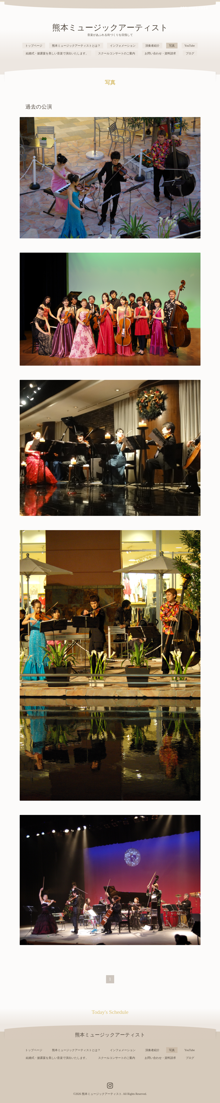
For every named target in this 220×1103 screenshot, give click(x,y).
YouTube (189, 45)
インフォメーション (122, 45)
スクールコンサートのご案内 (116, 53)
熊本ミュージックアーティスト (110, 27)
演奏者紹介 (152, 45)
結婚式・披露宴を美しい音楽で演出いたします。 (57, 53)
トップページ (33, 45)
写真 (172, 45)
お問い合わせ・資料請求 (160, 53)
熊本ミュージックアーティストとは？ (76, 45)
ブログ (190, 53)
